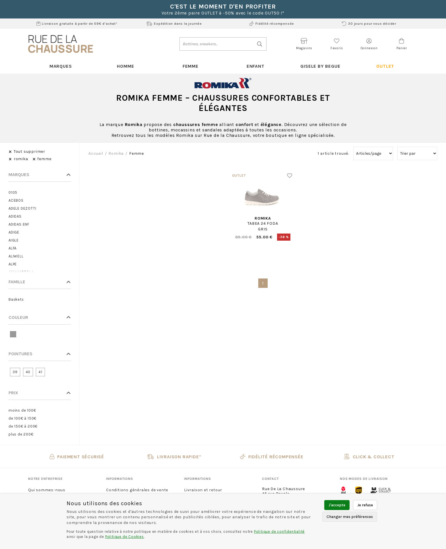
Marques (60, 66)
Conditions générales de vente (137, 490)
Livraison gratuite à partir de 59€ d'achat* (76, 23)
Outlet (385, 66)
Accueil (95, 153)
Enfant (256, 66)
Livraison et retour (203, 490)
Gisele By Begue (320, 66)
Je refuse (365, 505)
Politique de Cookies (124, 536)
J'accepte (337, 505)
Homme (125, 66)
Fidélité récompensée (271, 23)
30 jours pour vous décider (369, 23)
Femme (191, 66)
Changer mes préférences (350, 517)
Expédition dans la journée (174, 23)
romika (116, 153)
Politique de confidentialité (279, 531)
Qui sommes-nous (46, 490)
